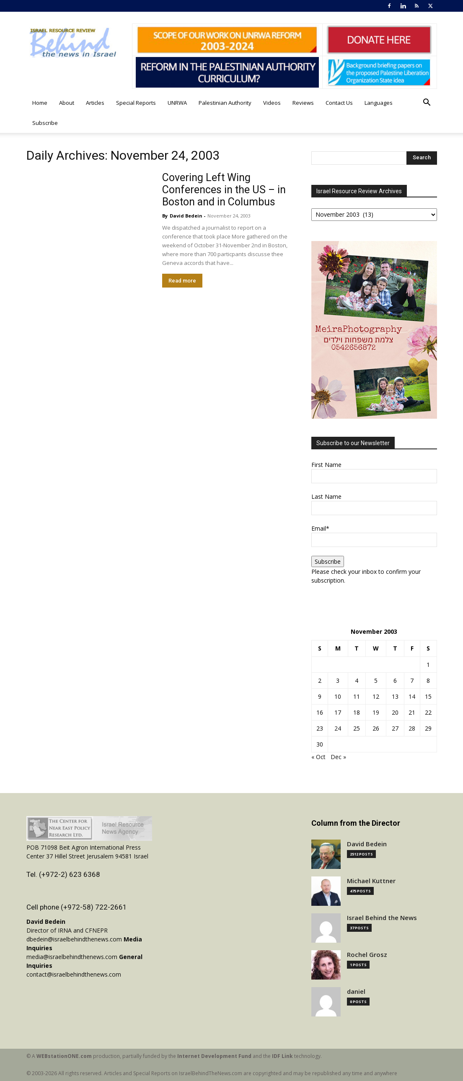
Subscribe (45, 123)
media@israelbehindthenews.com (71, 957)
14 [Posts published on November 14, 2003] (412, 696)
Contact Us (339, 102)
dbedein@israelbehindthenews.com (74, 939)
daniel (356, 991)
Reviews (303, 102)
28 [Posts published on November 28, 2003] (412, 728)
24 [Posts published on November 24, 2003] (337, 728)
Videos (272, 102)
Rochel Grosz (367, 955)
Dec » (338, 757)
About (66, 102)
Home (39, 102)
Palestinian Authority (225, 102)
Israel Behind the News (382, 918)
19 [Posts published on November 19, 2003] (375, 712)
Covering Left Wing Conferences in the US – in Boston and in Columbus (224, 189)
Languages (379, 102)
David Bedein (186, 216)
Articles (95, 102)
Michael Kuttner (371, 881)
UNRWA (177, 102)
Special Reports (136, 102)
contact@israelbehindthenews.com (73, 974)
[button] (427, 103)
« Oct (318, 757)
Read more (182, 280)
